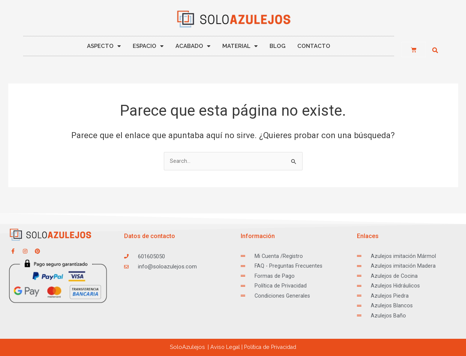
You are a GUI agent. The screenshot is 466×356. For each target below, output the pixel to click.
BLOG (277, 46)
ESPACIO (148, 46)
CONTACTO (313, 46)
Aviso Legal (222, 347)
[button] (435, 50)
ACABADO (192, 46)
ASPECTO (104, 46)
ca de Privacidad (271, 347)
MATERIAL (240, 46)
